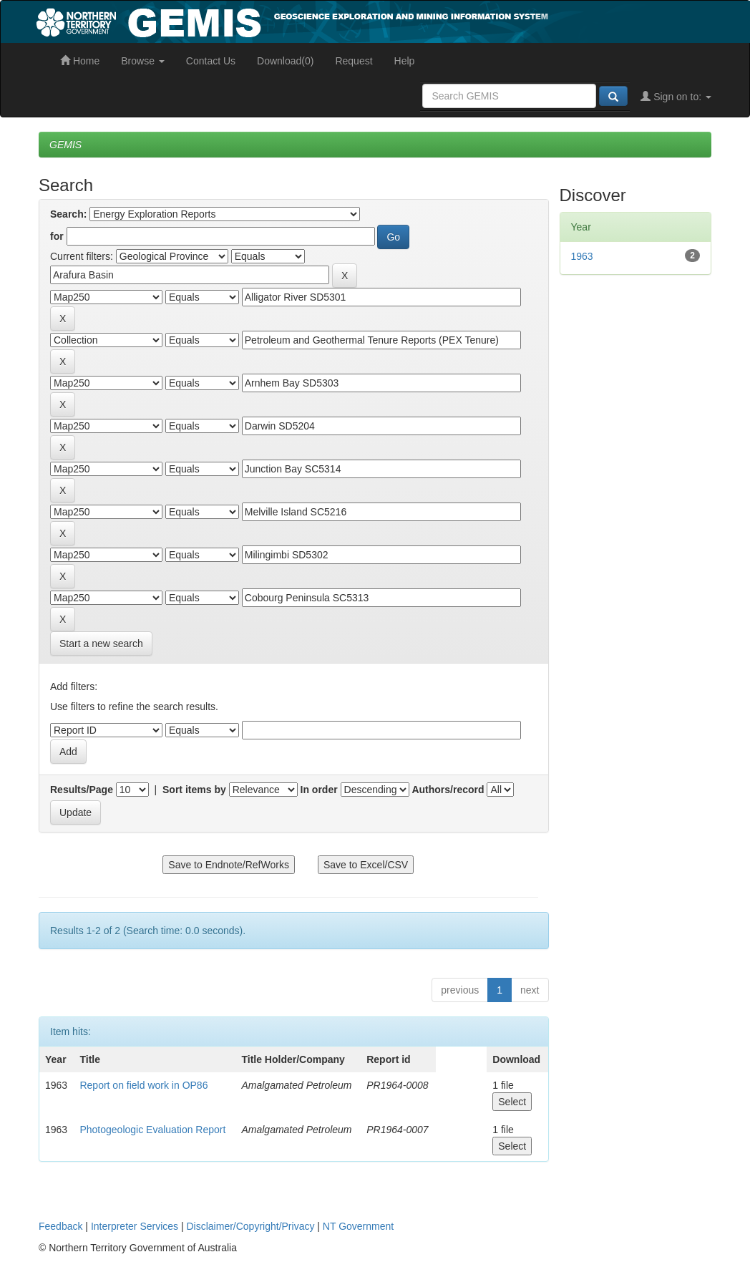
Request (353, 61)
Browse (143, 61)
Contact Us (210, 61)
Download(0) (285, 61)
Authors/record (447, 789)
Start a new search (101, 643)
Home (79, 61)
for (57, 236)
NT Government (358, 1226)
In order (319, 789)
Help (404, 61)
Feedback (60, 1226)
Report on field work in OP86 (143, 1085)
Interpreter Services (134, 1226)
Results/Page (81, 789)
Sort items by (194, 789)
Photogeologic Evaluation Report (152, 1129)
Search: (68, 214)
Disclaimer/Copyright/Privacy (251, 1226)
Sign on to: (676, 96)
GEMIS (65, 144)
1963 (582, 256)
